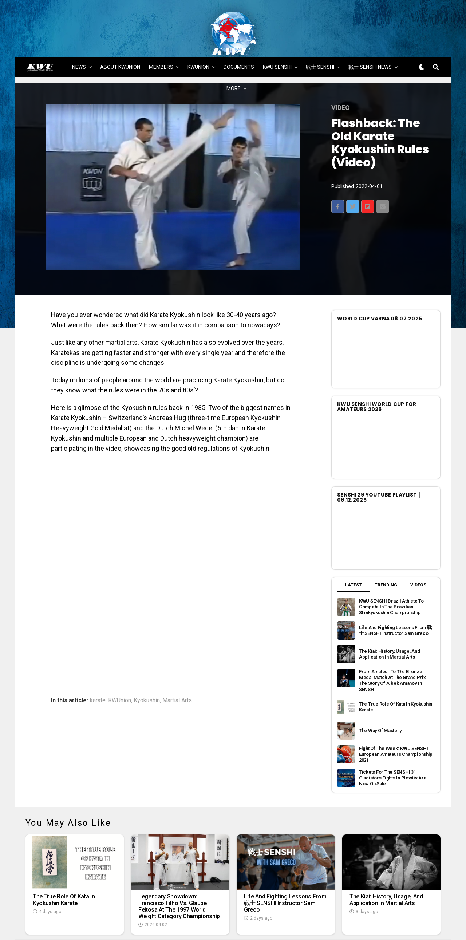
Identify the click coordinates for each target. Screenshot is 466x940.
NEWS (79, 37)
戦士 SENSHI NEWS (370, 37)
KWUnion (119, 671)
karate (98, 671)
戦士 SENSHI (320, 37)
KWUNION (198, 37)
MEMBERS (161, 37)
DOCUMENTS (239, 37)
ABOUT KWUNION (120, 37)
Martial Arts (177, 671)
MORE (233, 59)
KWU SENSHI (277, 37)
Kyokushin (147, 671)
